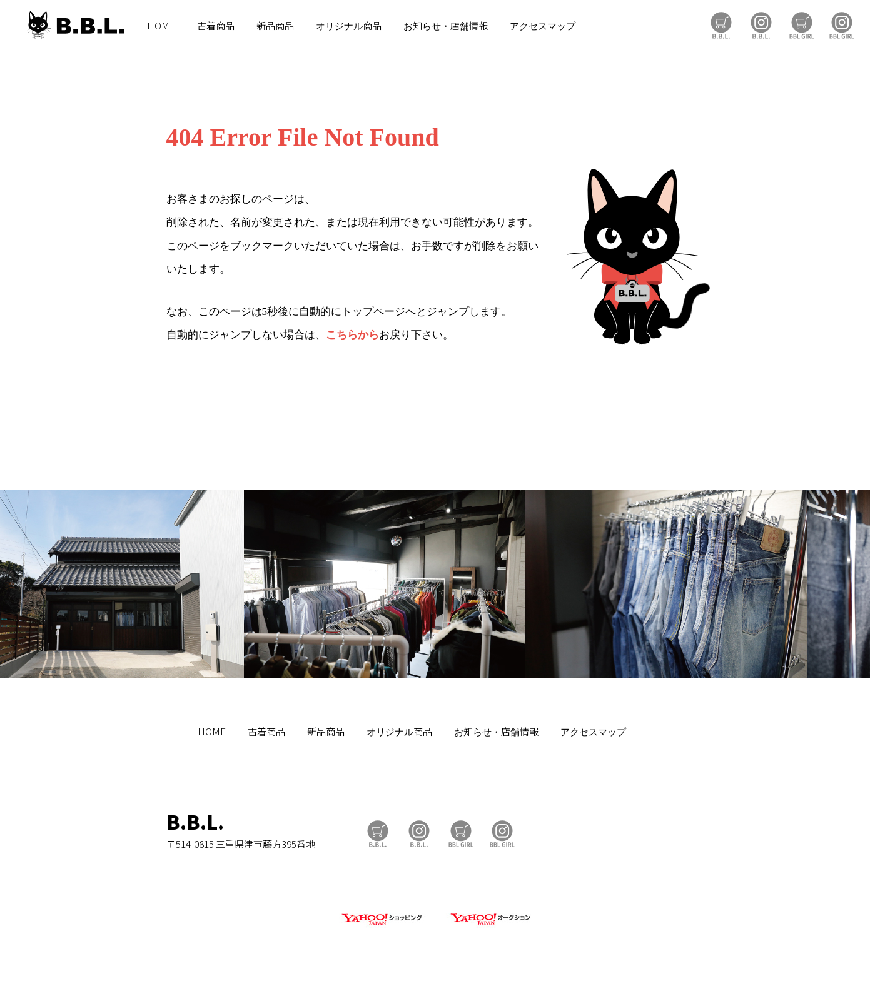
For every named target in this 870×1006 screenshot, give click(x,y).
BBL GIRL (841, 25)
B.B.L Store (721, 25)
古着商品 (216, 25)
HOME (161, 25)
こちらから (352, 335)
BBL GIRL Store (801, 25)
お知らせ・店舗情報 (445, 25)
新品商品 (275, 25)
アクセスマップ (542, 25)
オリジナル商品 (349, 25)
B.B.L (74, 25)
